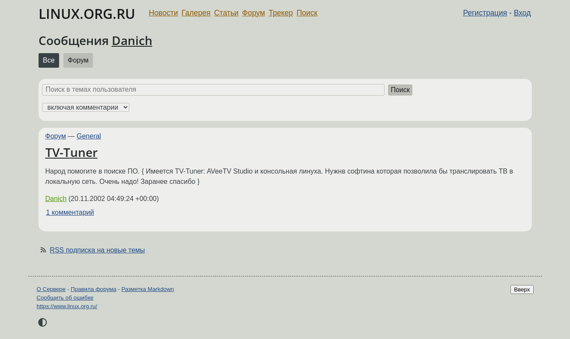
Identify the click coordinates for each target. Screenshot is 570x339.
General (89, 136)
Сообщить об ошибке (65, 297)
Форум (253, 13)
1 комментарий (70, 212)
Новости (163, 13)
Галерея (196, 13)
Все (49, 60)
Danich (132, 40)
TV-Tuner (71, 152)
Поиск (306, 13)
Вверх (522, 289)
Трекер (281, 13)
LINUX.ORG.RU (87, 13)
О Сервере (51, 289)
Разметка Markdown (147, 289)
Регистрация (485, 13)
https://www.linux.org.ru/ (67, 306)
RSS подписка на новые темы (97, 250)
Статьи (226, 13)
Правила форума (93, 289)
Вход (522, 13)
